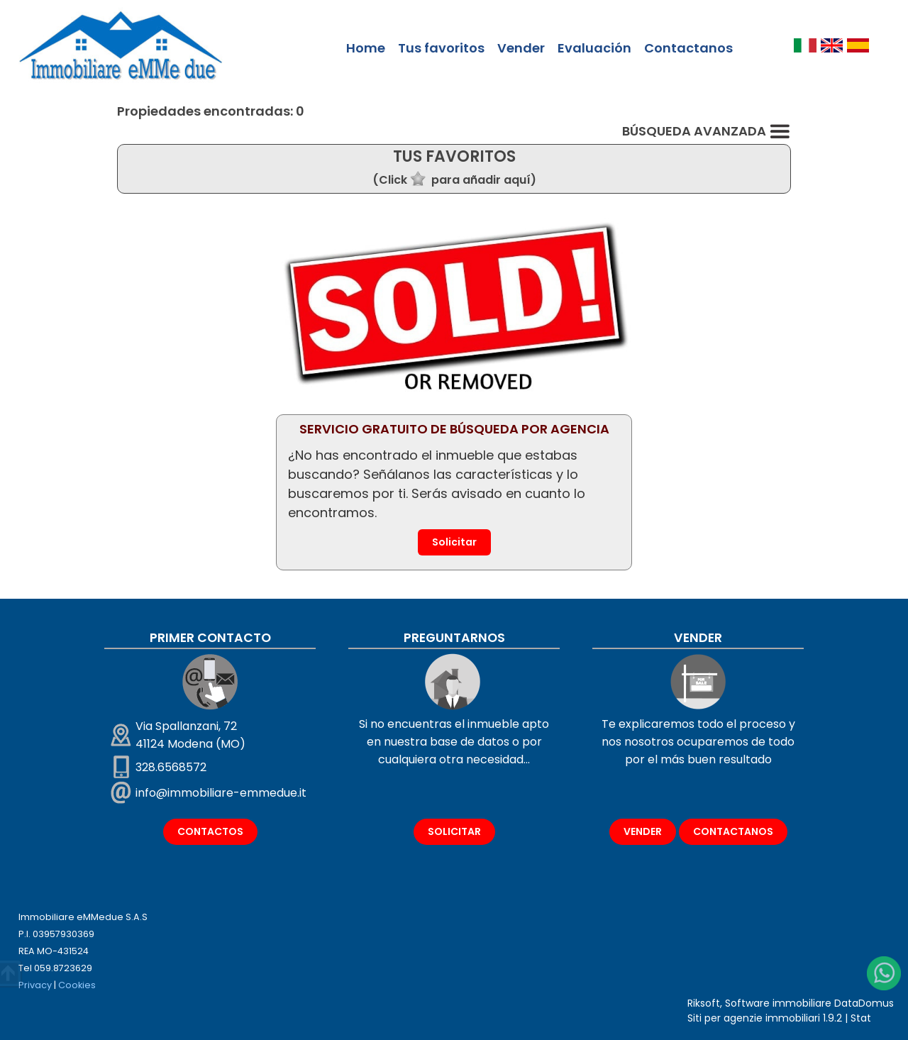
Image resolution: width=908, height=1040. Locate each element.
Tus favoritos (441, 48)
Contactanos (688, 48)
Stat (861, 1018)
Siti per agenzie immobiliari (753, 1018)
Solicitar (454, 542)
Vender (521, 48)
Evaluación (594, 48)
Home (365, 48)
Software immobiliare (778, 1003)
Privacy (35, 985)
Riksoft (703, 1003)
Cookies (77, 985)
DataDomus (864, 1003)
